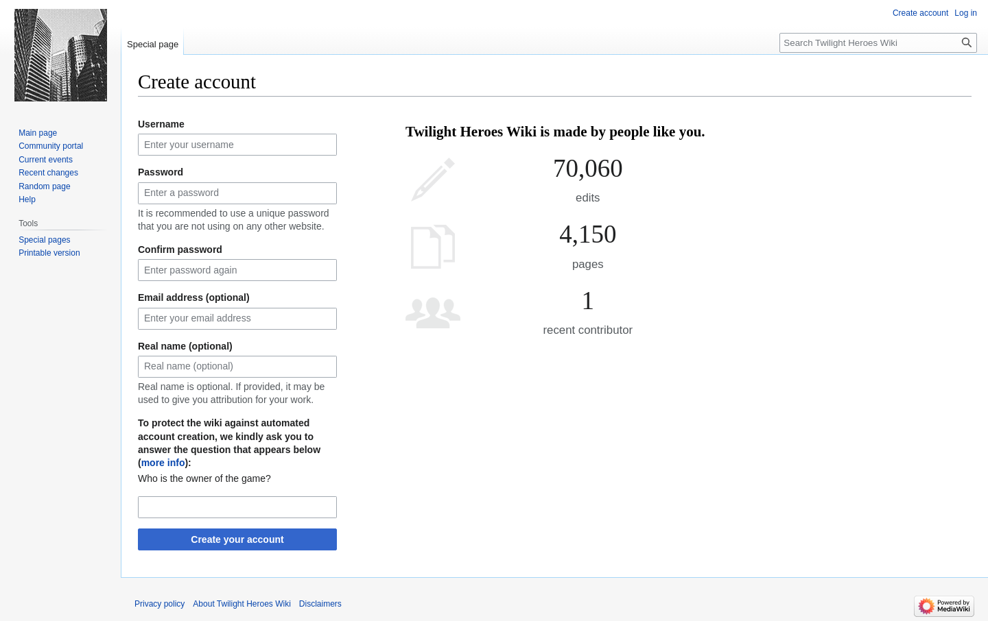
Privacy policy (159, 604)
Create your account (237, 539)
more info (163, 462)
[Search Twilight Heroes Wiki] (878, 43)
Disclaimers (320, 604)
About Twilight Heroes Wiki (242, 604)
